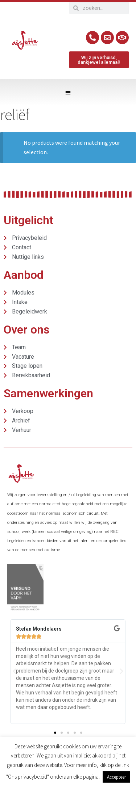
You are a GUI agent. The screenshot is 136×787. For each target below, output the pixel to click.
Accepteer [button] (116, 777)
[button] (68, 92)
